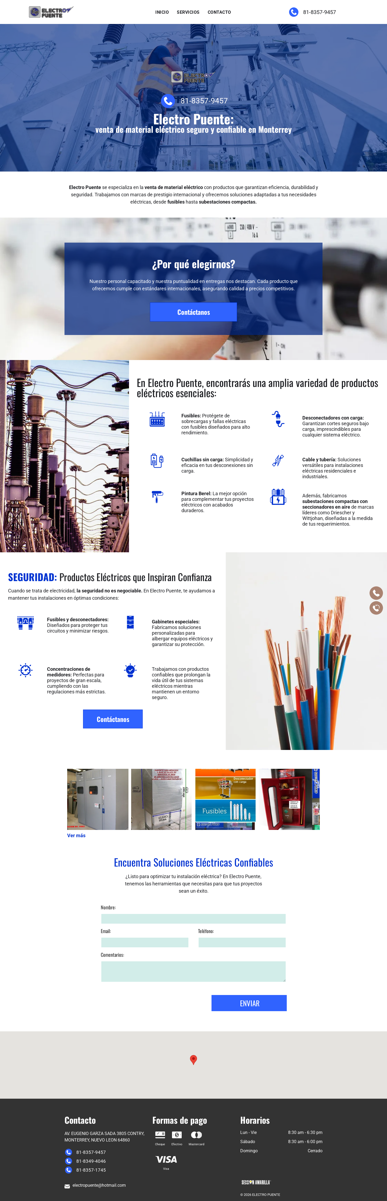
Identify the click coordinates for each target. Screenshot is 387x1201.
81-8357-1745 (90, 1170)
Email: (106, 1029)
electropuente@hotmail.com (99, 1185)
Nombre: (108, 1006)
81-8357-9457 (319, 12)
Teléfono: (206, 1029)
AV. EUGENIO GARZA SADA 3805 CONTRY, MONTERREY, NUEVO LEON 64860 (104, 1137)
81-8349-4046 (90, 1161)
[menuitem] (162, 12)
